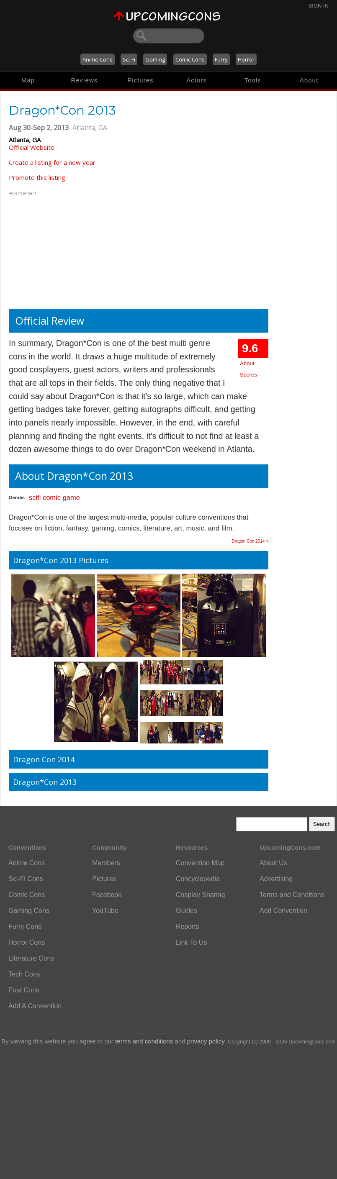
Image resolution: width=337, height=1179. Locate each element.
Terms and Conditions (292, 894)
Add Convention (283, 910)
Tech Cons (24, 974)
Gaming (155, 59)
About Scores (248, 368)
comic (52, 497)
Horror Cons (26, 942)
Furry (221, 59)
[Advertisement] (61, 249)
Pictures (140, 80)
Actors (196, 80)
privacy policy (205, 1041)
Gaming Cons (28, 910)
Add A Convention (35, 1006)
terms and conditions (144, 1041)
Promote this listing (37, 177)
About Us (273, 862)
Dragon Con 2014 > (250, 541)
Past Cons (23, 990)
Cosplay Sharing (200, 894)
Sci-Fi (129, 59)
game (71, 497)
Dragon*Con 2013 (45, 782)
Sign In (319, 6)
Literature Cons (31, 958)
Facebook (106, 894)
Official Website (31, 147)
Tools (252, 80)
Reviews (84, 80)
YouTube (105, 910)
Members (106, 862)
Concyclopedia (198, 878)
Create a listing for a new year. (53, 162)
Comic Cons (190, 59)
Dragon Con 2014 (44, 759)
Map (28, 80)
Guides (186, 910)
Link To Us (191, 942)
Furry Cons (24, 926)
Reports (187, 926)
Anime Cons (97, 59)
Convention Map (200, 862)
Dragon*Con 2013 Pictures (60, 560)
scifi (35, 497)
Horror (246, 59)
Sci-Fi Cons (25, 878)
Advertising (276, 878)
